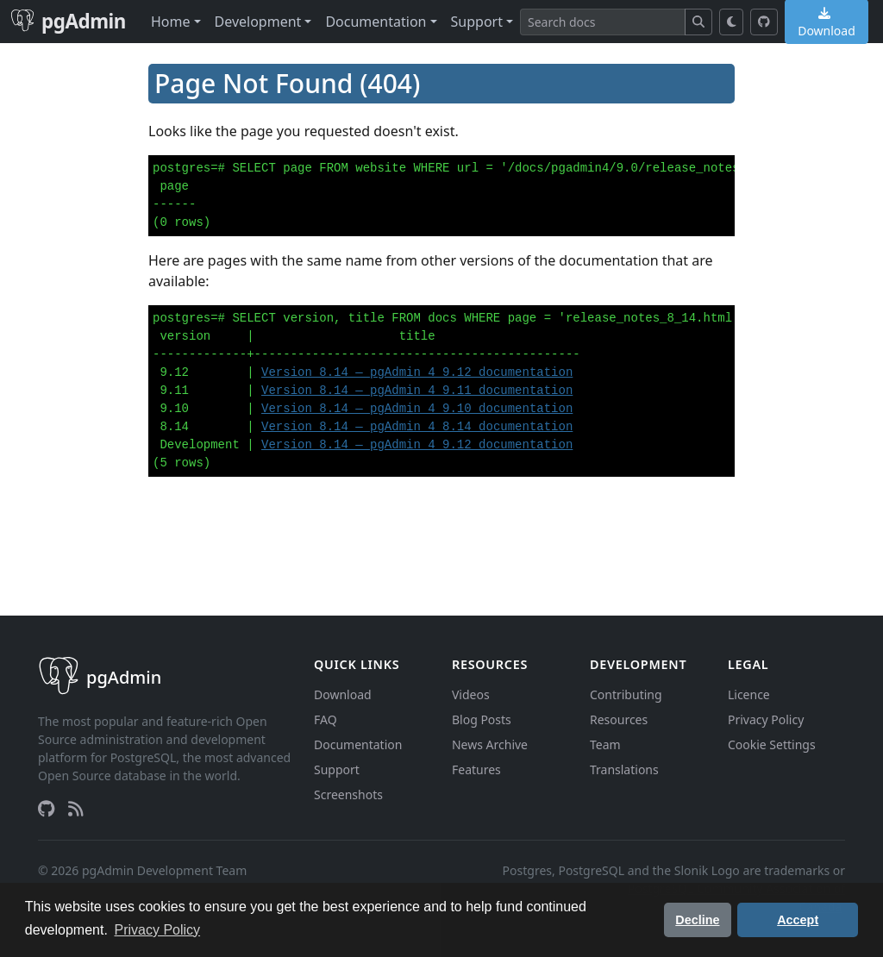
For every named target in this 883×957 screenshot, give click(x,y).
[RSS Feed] (76, 808)
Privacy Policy (766, 719)
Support (337, 769)
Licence (749, 694)
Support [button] (477, 21)
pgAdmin (68, 21)
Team (605, 744)
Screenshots (348, 794)
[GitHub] (764, 22)
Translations (624, 769)
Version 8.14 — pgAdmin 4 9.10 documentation (417, 409)
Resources (619, 719)
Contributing (626, 694)
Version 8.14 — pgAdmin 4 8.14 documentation (417, 427)
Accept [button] (797, 920)
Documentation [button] (375, 21)
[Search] (603, 22)
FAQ (325, 719)
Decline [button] (697, 920)
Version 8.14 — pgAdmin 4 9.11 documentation (417, 390)
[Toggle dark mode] (731, 22)
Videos (471, 694)
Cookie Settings (772, 744)
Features (476, 769)
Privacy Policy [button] (158, 930)
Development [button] (258, 21)
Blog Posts (481, 719)
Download (343, 694)
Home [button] (171, 21)
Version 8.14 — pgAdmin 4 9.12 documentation (417, 372)
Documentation (358, 744)
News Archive (490, 744)
